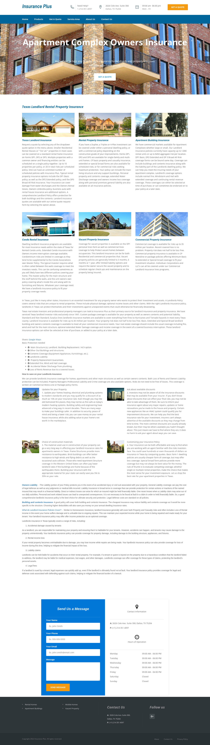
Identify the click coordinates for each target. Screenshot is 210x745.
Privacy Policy (182, 739)
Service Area (74, 19)
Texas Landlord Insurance (36, 140)
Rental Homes (31, 704)
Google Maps (35, 339)
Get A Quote (55, 19)
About (156, 739)
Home (25, 19)
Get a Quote (177, 7)
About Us (90, 19)
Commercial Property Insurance (153, 239)
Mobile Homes (71, 704)
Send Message (57, 687)
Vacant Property (72, 708)
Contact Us (106, 19)
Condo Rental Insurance (35, 239)
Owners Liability (29, 485)
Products (38, 19)
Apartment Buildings (33, 708)
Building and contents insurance (37, 502)
